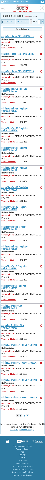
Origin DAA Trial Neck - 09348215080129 (19, 397)
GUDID (22, 8)
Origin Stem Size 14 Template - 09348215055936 (14, 168)
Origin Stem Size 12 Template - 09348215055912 (14, 208)
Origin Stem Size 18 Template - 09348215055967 (14, 109)
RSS (22, 452)
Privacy (22, 458)
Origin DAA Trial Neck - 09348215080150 (19, 345)
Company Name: (7, 42)
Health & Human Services (22, 475)
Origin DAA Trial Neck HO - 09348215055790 (12, 306)
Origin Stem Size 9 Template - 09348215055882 (14, 267)
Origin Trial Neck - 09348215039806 (17, 54)
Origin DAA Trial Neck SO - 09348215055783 (12, 326)
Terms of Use (22, 460)
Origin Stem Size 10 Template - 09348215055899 (14, 247)
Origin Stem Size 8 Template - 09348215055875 (14, 287)
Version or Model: (8, 48)
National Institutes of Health (22, 469)
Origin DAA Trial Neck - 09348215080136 (19, 380)
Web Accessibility (22, 463)
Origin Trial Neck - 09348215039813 (17, 36)
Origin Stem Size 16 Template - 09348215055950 (14, 129)
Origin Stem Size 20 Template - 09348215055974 (14, 90)
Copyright (22, 455)
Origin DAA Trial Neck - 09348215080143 (19, 362)
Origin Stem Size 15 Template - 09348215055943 (14, 149)
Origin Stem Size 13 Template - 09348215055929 (14, 188)
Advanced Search (22, 449)
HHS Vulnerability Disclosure (22, 466)
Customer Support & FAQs (22, 446)
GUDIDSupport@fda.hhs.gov (22, 430)
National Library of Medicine (16, 2)
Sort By (9, 22)
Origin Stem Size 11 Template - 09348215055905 (14, 228)
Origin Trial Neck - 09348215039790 (17, 71)
